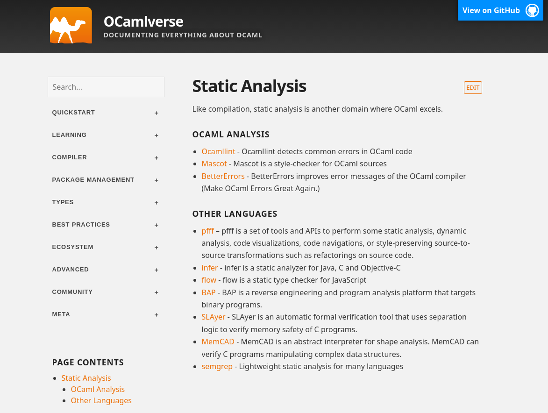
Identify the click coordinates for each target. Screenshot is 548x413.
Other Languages (101, 400)
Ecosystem (73, 246)
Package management (93, 179)
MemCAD (218, 341)
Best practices (81, 224)
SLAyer (214, 317)
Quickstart (73, 112)
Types (63, 202)
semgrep (217, 366)
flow (209, 280)
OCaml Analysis (98, 389)
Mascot (214, 163)
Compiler (69, 157)
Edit (472, 87)
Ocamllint (218, 151)
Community (72, 291)
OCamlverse (144, 21)
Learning (69, 134)
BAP (209, 292)
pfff (208, 231)
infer (210, 268)
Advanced (70, 269)
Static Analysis (86, 378)
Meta (61, 314)
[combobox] (106, 87)
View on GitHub (491, 10)
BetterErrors (223, 176)
